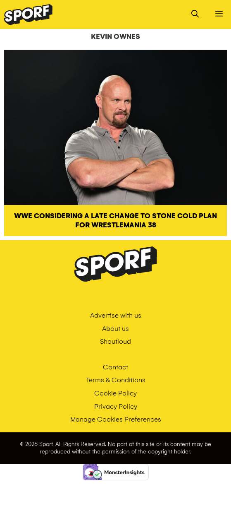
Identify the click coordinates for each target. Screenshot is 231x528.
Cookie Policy (115, 393)
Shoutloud (115, 341)
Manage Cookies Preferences (115, 419)
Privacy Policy (115, 406)
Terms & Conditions (115, 380)
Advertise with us (115, 315)
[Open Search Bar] (195, 14)
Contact (115, 367)
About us (115, 329)
